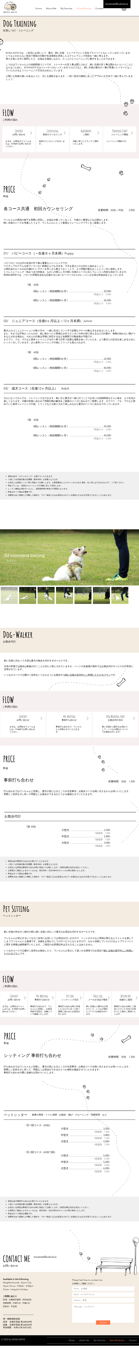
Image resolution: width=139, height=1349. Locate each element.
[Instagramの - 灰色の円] (124, 8)
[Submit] (103, 1322)
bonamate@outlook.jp (116, 3)
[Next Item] (134, 557)
